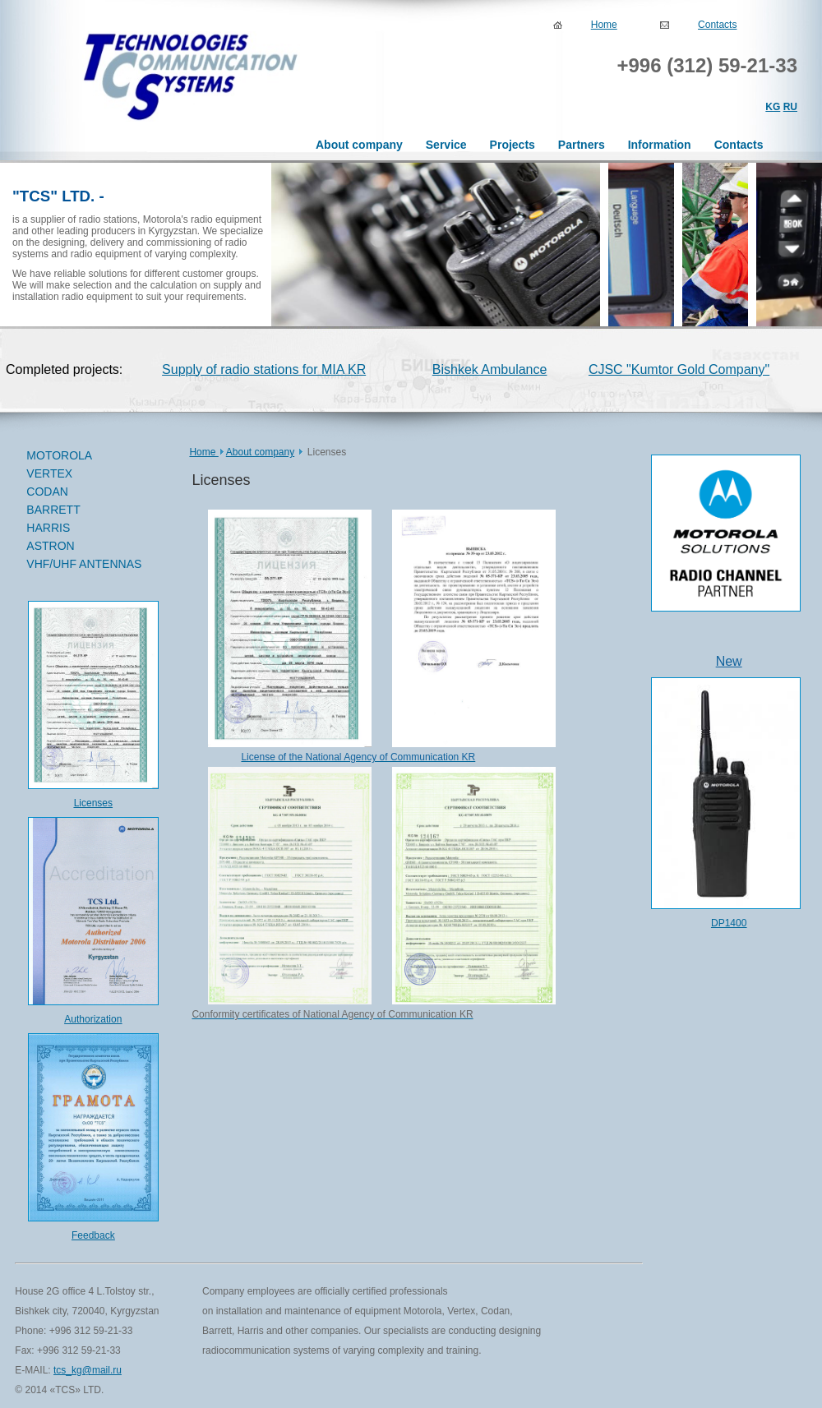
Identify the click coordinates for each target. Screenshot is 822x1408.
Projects (512, 144)
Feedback (93, 1235)
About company (359, 144)
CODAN (85, 492)
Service (446, 144)
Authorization (93, 1019)
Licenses (93, 803)
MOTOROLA (85, 456)
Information (659, 144)
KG (772, 107)
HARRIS (48, 527)
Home (604, 24)
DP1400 (728, 923)
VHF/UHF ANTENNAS (83, 563)
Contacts (717, 24)
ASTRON (50, 545)
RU (790, 107)
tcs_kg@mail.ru (87, 1370)
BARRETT (85, 510)
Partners (581, 144)
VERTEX (85, 474)
